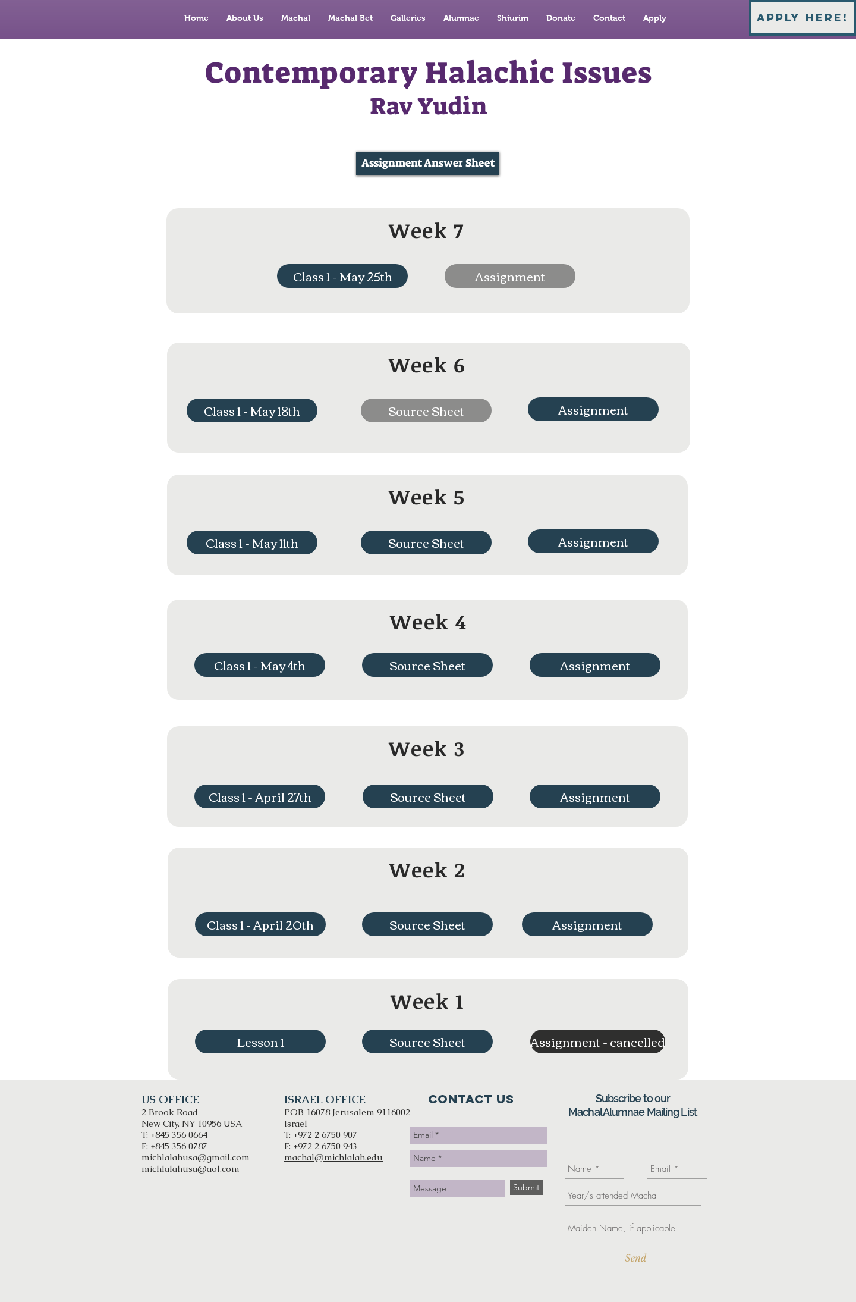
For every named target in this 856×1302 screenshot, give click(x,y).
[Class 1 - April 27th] (259, 796)
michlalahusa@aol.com (190, 1168)
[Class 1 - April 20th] (260, 924)
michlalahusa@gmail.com (195, 1157)
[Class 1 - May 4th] (259, 665)
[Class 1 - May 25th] (342, 276)
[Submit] (526, 1187)
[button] (510, 276)
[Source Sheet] (426, 542)
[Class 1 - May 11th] (252, 542)
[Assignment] (593, 409)
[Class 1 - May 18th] (252, 410)
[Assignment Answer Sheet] (427, 163)
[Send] (636, 1258)
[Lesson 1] (260, 1041)
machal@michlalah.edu (333, 1157)
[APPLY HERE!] (802, 18)
